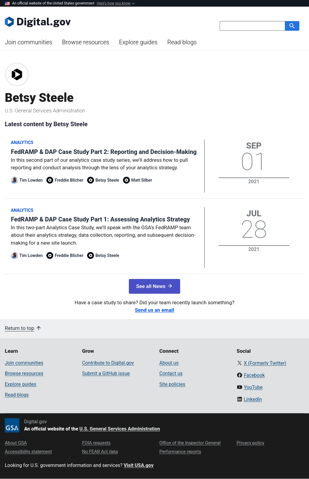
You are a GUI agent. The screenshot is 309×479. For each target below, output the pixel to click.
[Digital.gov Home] (79, 21)
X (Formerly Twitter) (265, 363)
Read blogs (182, 42)
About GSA (16, 443)
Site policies (172, 384)
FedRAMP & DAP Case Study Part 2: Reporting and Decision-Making (103, 151)
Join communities (28, 42)
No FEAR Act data (100, 451)
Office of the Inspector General (190, 443)
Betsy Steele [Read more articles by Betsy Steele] (107, 180)
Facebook (254, 375)
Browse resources (85, 42)
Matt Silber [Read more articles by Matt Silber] (141, 180)
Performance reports (180, 451)
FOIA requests (96, 443)
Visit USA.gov (139, 465)
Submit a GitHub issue (106, 373)
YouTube (253, 387)
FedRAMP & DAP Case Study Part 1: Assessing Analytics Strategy (100, 219)
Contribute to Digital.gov (108, 363)
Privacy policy (250, 443)
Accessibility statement (28, 451)
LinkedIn (253, 399)
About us (169, 363)
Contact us (171, 373)
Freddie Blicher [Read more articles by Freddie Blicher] (69, 180)
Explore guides (138, 42)
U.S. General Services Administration (119, 429)
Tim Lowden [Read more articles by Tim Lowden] (31, 180)
